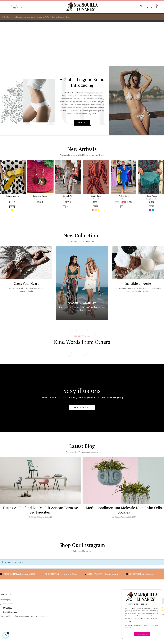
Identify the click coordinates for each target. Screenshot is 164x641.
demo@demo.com (10, 635)
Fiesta (123, 213)
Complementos (40, 213)
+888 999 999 (17, 7)
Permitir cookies (142, 634)
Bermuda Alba (68, 210)
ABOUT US (82, 138)
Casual (12, 213)
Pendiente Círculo (40, 210)
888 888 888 (8, 630)
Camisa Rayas (96, 210)
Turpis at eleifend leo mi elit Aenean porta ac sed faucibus (123, 529)
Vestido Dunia (124, 210)
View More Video (82, 425)
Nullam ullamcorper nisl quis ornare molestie (40, 527)
